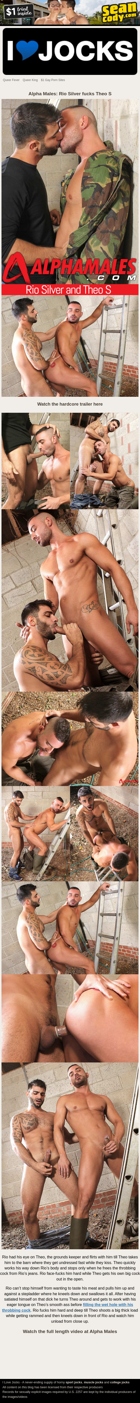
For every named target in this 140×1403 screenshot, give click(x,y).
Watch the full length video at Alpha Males (70, 1331)
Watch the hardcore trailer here (70, 404)
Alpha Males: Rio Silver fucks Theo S (70, 93)
